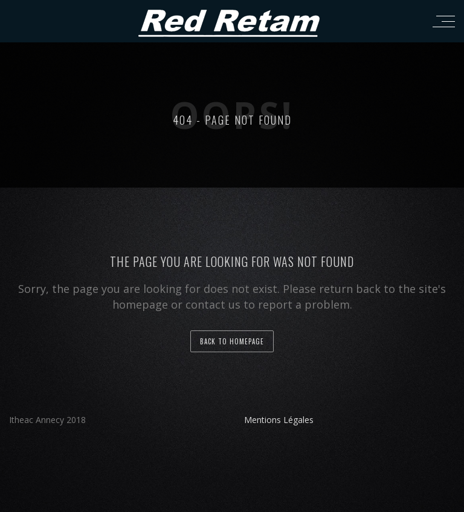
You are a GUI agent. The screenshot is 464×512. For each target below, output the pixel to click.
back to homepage (232, 341)
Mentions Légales (279, 419)
